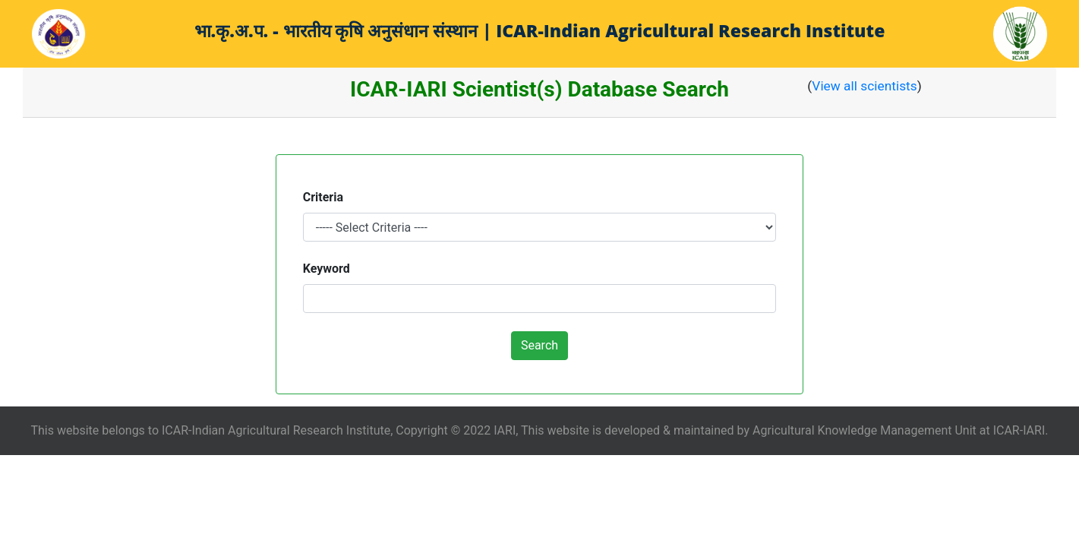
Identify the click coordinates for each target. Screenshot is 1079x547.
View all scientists (864, 85)
